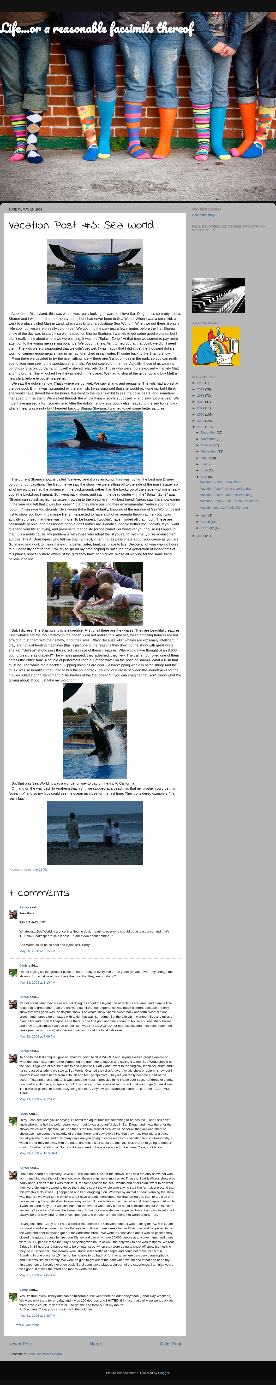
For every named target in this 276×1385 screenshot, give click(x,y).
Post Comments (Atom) (45, 1354)
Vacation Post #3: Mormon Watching (226, 495)
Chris (23, 965)
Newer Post (20, 1343)
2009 (201, 421)
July (204, 464)
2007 (201, 536)
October (207, 445)
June (205, 470)
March (206, 521)
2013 (201, 395)
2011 (201, 408)
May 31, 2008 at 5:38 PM (37, 1315)
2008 (201, 427)
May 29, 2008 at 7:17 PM (37, 1099)
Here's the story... (204, 215)
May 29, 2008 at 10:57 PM (38, 1153)
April (204, 515)
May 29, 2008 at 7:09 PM (37, 1036)
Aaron (24, 907)
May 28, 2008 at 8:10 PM (37, 982)
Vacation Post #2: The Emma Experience (229, 501)
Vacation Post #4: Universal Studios (226, 488)
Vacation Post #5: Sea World (220, 482)
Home (96, 1343)
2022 (201, 383)
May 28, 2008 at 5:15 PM (37, 951)
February (208, 528)
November (209, 439)
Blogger (163, 1373)
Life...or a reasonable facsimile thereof (96, 27)
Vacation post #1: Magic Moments (224, 507)
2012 (201, 402)
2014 (201, 389)
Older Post (170, 1343)
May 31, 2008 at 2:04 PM (37, 1275)
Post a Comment (27, 1325)
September (209, 451)
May (204, 477)
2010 (201, 414)
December (209, 432)
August (206, 458)
